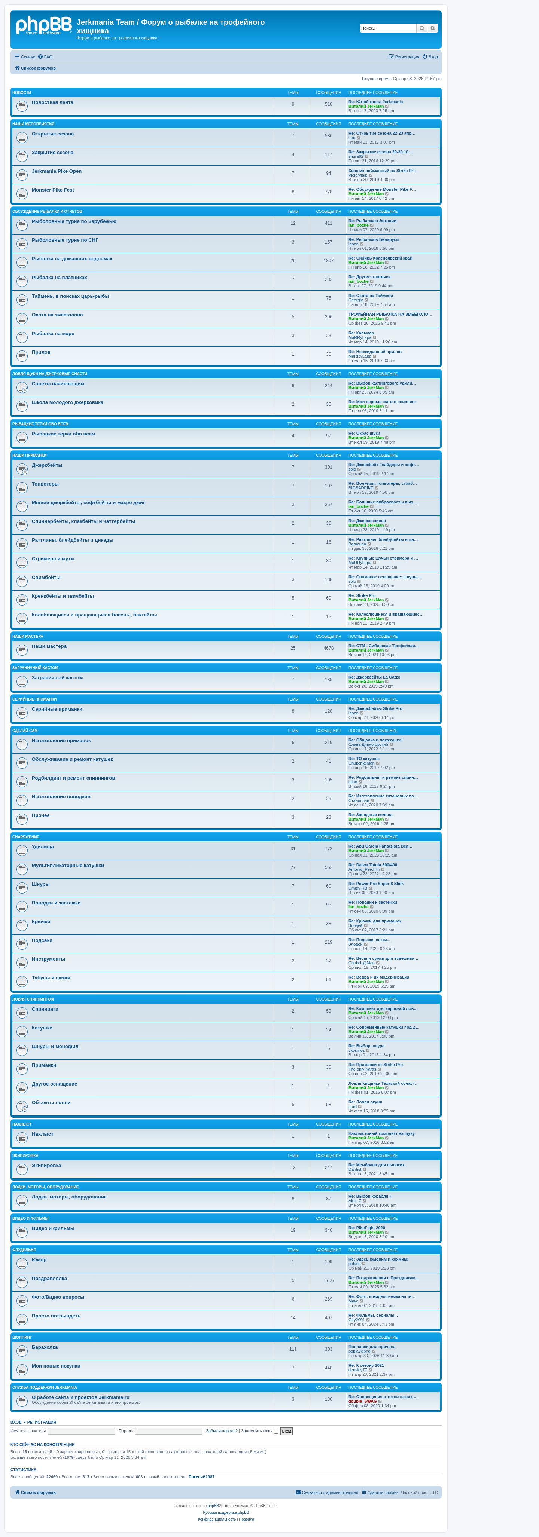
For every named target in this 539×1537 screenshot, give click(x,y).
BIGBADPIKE (361, 488)
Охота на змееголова (57, 315)
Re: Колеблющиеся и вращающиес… (386, 614)
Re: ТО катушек (364, 758)
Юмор (39, 1259)
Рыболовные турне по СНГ (65, 240)
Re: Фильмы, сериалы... (373, 1315)
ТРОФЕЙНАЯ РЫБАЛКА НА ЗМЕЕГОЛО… (390, 314)
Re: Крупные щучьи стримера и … (383, 558)
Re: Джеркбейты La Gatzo (374, 677)
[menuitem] (44, 56)
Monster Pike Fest (53, 190)
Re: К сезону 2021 (366, 1365)
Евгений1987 (201, 1477)
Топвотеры (45, 484)
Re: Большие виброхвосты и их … (383, 502)
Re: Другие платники (369, 277)
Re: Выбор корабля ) (369, 1196)
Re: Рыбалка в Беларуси (373, 239)
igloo (352, 782)
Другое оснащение (54, 1084)
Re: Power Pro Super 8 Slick (376, 883)
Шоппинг (22, 1337)
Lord (352, 1106)
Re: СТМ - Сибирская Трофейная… (383, 645)
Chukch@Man (361, 763)
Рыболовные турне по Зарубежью (74, 221)
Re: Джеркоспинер (367, 520)
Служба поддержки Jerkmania (44, 1388)
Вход (15, 1422)
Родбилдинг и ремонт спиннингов (73, 778)
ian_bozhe (358, 225)
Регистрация (42, 1422)
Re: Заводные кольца (370, 814)
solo (352, 469)
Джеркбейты (47, 465)
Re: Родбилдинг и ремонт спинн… (383, 777)
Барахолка (45, 1347)
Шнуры (41, 884)
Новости (21, 93)
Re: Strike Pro (362, 595)
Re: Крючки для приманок (374, 921)
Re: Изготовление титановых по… (383, 796)
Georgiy (355, 300)
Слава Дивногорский (368, 744)
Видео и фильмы (30, 1218)
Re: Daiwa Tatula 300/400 (372, 865)
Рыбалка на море (53, 333)
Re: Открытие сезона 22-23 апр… (381, 133)
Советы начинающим (58, 383)
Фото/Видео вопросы (58, 1297)
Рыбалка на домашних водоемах (72, 258)
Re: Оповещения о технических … (383, 1396)
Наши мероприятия (33, 124)
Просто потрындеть (56, 1316)
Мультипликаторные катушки (68, 865)
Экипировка (25, 1156)
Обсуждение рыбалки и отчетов (47, 211)
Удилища (43, 846)
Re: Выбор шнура (366, 1046)
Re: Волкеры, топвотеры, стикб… (382, 483)
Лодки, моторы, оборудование (45, 1187)
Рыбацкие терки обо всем (40, 424)
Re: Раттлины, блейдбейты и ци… (383, 539)
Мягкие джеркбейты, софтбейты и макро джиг (88, 502)
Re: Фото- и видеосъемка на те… (381, 1296)
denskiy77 (357, 1370)
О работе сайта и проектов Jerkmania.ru (81, 1397)
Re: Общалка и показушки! (375, 740)
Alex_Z (354, 1200)
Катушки (42, 1028)
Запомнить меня (259, 1431)
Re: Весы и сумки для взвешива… (383, 958)
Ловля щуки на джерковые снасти (49, 374)
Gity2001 (356, 1319)
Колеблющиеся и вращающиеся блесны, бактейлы (94, 615)
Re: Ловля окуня (365, 1102)
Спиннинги (45, 1009)
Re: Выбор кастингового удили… (382, 383)
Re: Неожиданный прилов (375, 351)
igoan (353, 244)
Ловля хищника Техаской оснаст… (383, 1083)
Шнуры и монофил (55, 1046)
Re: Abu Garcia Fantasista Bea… (380, 846)
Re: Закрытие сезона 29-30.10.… (381, 152)
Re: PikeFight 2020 (366, 1227)
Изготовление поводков (61, 796)
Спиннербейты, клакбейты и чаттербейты (83, 521)
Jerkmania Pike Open (57, 171)
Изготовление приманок (61, 740)
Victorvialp (358, 175)
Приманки (44, 1065)
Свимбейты (46, 577)
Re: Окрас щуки (364, 433)
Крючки (41, 921)
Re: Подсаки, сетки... (369, 939)
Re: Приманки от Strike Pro (375, 1064)
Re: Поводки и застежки (372, 902)
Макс (353, 1301)
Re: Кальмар (361, 333)
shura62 (355, 156)
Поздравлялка (49, 1278)
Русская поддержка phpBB (226, 1512)
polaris (354, 1263)
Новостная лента (52, 102)
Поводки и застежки (56, 903)
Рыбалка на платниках (59, 277)
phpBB (213, 1506)
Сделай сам (25, 731)
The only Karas (362, 1069)
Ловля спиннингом (33, 999)
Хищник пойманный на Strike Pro (382, 170)
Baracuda (357, 544)
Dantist (354, 1169)
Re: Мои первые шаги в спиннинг (382, 401)
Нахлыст (21, 1124)
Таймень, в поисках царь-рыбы (70, 296)
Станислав (358, 800)
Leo (351, 137)
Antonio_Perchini (364, 869)
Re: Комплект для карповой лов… (383, 1008)
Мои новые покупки (56, 1366)
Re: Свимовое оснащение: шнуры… (384, 577)
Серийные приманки (34, 699)
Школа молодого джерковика (67, 402)
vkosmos (356, 1050)
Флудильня (24, 1250)
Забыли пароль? (222, 1431)
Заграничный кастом (35, 668)
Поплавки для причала (372, 1346)
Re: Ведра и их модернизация (378, 977)
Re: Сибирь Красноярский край (380, 258)
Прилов (41, 352)
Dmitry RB (357, 888)
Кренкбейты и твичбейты (63, 596)
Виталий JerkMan (366, 106)
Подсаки (42, 940)
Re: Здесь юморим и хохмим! (378, 1259)
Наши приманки (29, 455)
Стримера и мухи (53, 558)
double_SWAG (362, 1401)
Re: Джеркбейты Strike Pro (375, 708)
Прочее (41, 815)
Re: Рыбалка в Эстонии (372, 220)
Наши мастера (27, 636)
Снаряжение (25, 837)
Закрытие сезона (52, 152)
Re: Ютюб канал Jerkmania (375, 101)
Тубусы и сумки (51, 977)
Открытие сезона (53, 134)
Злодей (355, 925)
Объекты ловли (51, 1102)
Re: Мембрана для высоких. (377, 1165)
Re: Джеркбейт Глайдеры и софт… (383, 464)
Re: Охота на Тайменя (370, 295)
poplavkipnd (359, 1351)
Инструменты (48, 959)
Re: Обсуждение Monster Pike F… (382, 189)
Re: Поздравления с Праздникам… (384, 1278)
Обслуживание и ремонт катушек (72, 759)
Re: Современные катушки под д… (384, 1027)
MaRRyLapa (359, 337)
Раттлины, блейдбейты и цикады (72, 540)
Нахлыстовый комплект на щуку (381, 1133)
